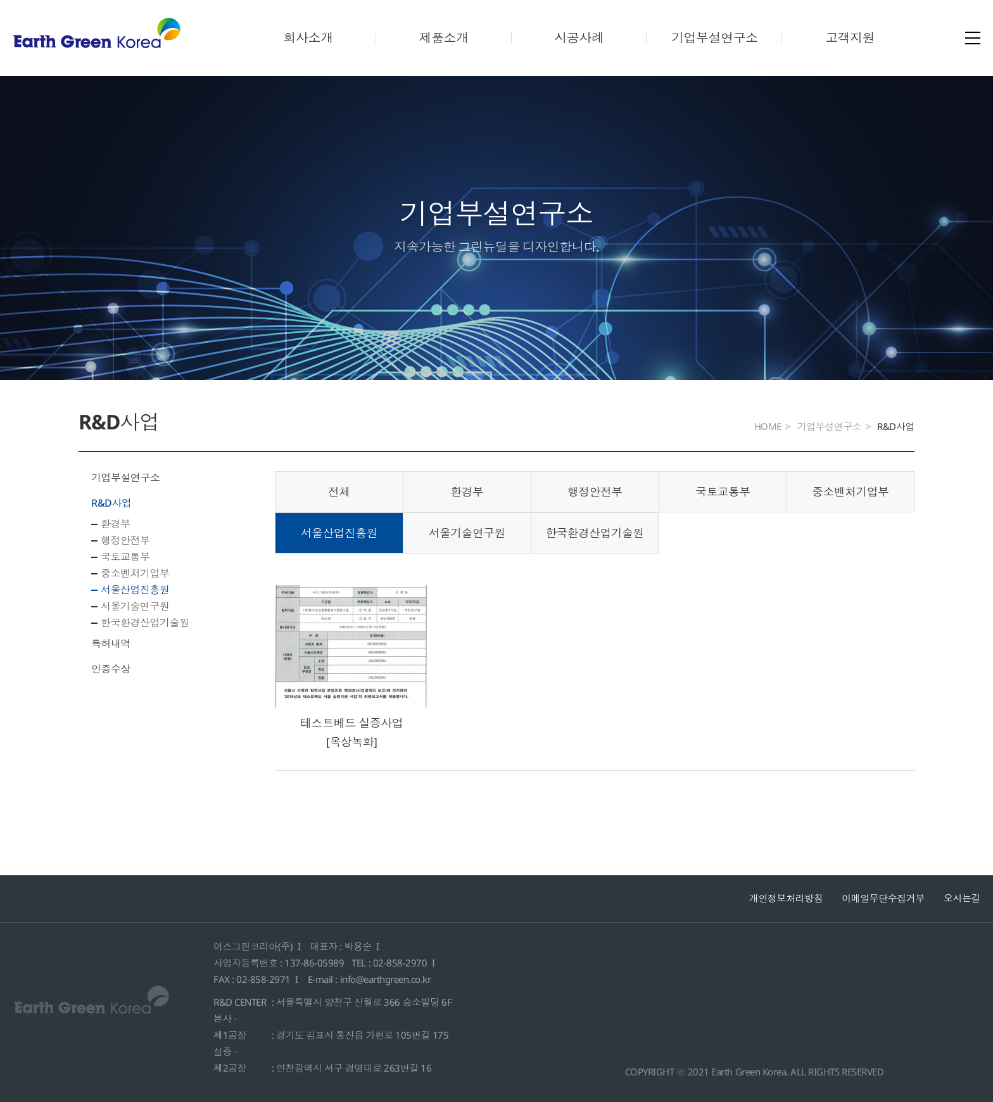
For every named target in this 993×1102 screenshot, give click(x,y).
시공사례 (579, 37)
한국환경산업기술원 (145, 623)
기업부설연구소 (714, 37)
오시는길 (962, 898)
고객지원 (850, 37)
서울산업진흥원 (135, 590)
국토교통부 (125, 557)
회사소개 (308, 37)
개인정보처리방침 (786, 898)
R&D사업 (111, 503)
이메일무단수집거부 (883, 898)
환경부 (115, 524)
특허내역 (110, 643)
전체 (339, 491)
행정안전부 (125, 540)
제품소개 (444, 37)
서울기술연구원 (135, 606)
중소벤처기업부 (135, 573)
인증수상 (110, 669)
